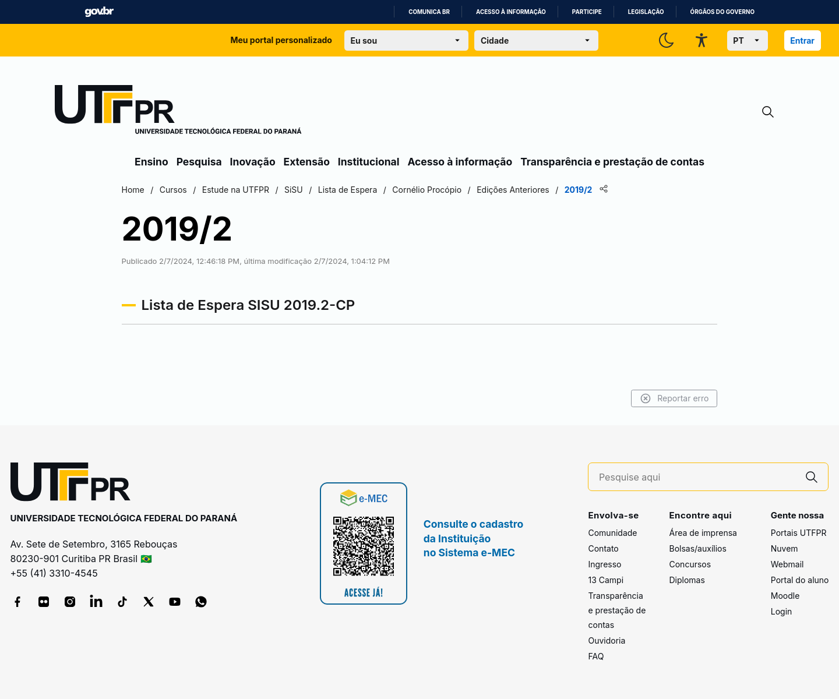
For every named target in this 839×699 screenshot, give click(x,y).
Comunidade (612, 533)
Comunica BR (429, 12)
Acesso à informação (511, 12)
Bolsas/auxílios (697, 548)
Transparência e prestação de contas (612, 162)
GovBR (99, 11)
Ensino (151, 162)
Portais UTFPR (799, 533)
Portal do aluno (800, 580)
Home (147, 190)
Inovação (253, 162)
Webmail (787, 564)
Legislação (646, 12)
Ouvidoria (606, 640)
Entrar (802, 40)
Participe (587, 12)
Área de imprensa (702, 533)
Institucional (369, 162)
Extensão (307, 162)
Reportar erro (660, 398)
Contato (603, 548)
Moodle (785, 596)
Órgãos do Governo (722, 12)
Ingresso (604, 564)
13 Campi (605, 580)
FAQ (596, 656)
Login (781, 611)
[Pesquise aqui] (697, 477)
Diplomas (686, 580)
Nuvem (784, 548)
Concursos (690, 564)
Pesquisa (199, 162)
